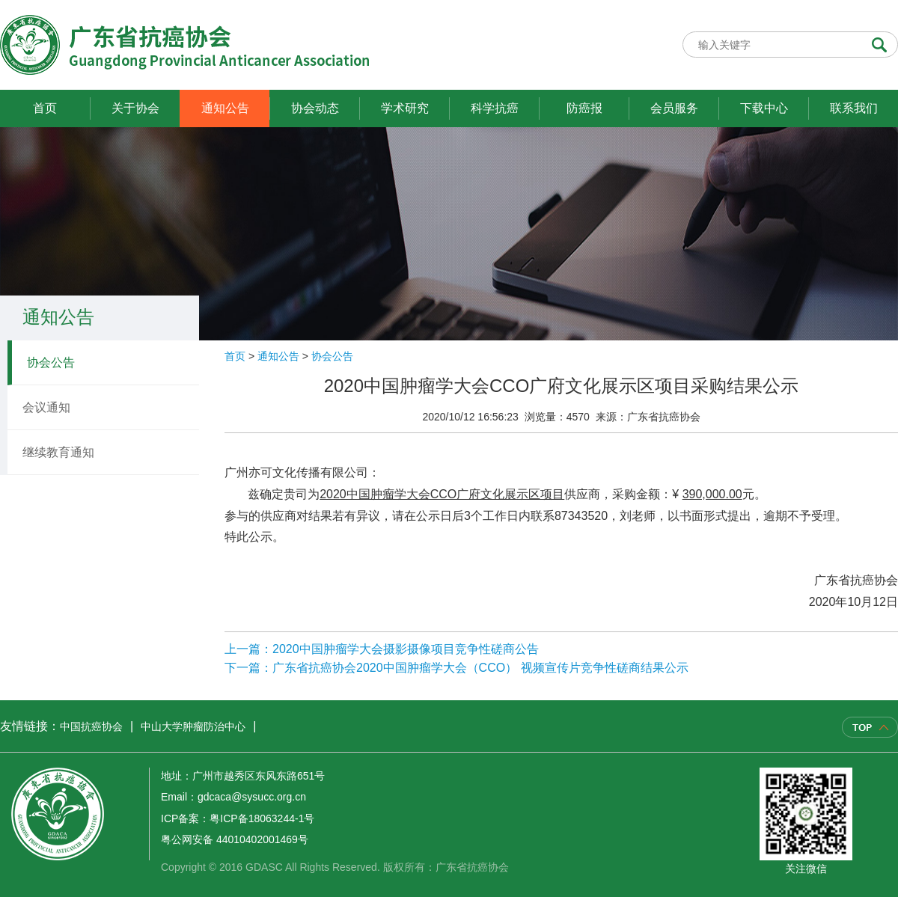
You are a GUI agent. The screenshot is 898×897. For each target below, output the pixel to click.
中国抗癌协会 (91, 726)
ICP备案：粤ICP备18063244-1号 (237, 818)
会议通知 (46, 407)
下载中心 (764, 108)
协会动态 (315, 108)
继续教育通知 (58, 452)
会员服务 (674, 108)
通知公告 (225, 108)
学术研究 (405, 108)
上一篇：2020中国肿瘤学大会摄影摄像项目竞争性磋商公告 (381, 649)
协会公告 (51, 362)
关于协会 (135, 108)
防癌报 (584, 108)
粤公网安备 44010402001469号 (234, 839)
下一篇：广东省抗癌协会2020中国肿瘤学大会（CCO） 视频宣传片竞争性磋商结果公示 (456, 667)
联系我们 (854, 108)
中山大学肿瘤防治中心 (193, 726)
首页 (45, 108)
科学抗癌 (495, 108)
